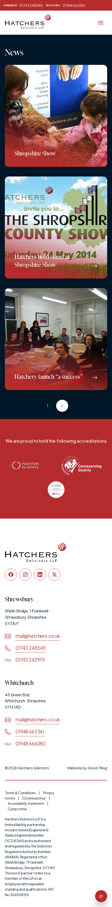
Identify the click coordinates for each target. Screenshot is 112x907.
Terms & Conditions (20, 793)
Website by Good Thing (87, 767)
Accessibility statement (26, 803)
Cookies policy (34, 798)
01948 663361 (66, 5)
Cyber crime (17, 809)
